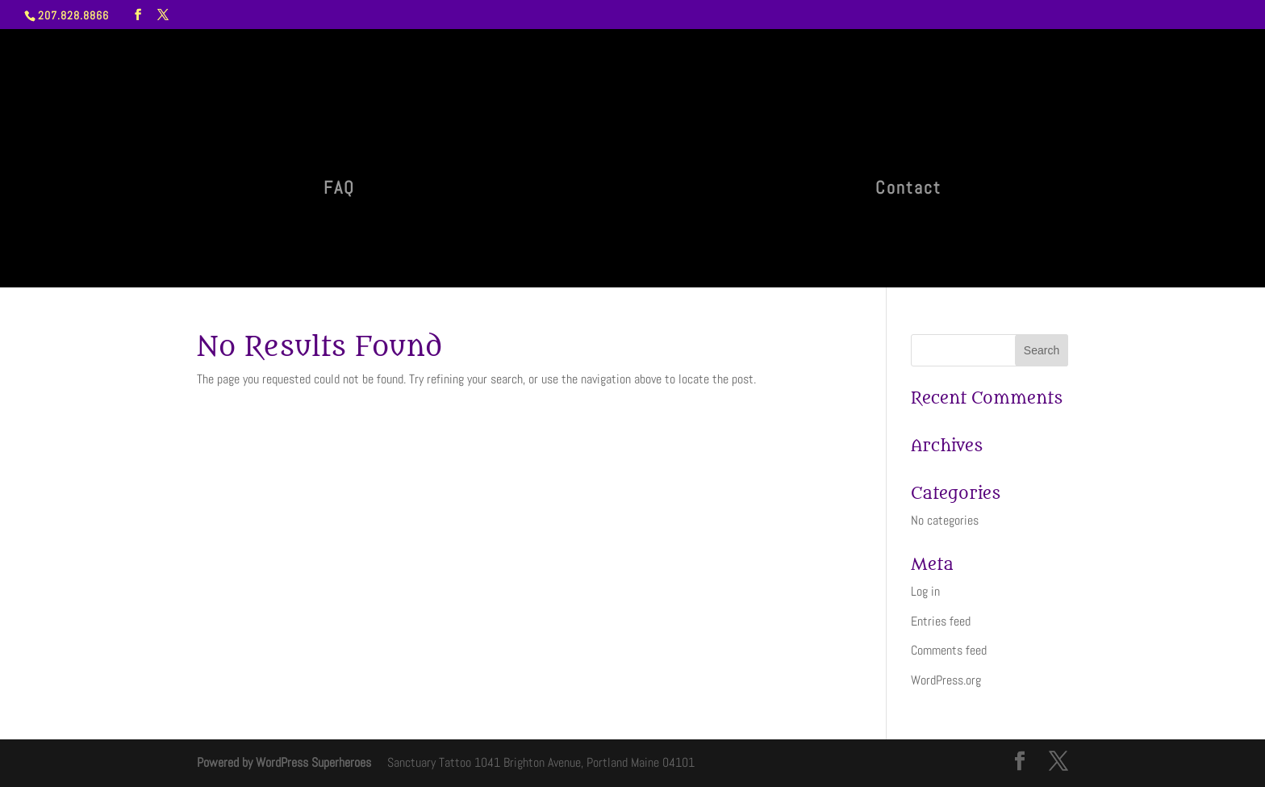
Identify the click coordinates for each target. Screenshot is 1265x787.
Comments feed (949, 650)
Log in (925, 591)
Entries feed (941, 621)
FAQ (339, 190)
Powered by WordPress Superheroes (284, 762)
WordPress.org (946, 680)
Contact (908, 190)
